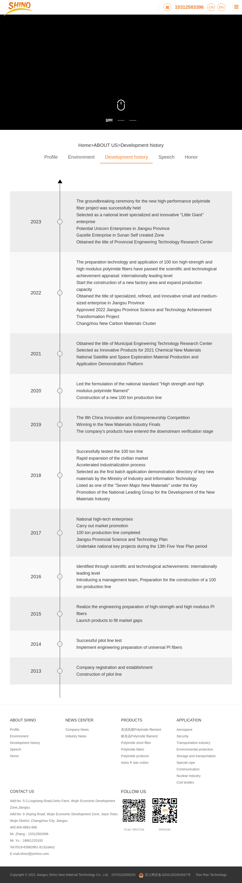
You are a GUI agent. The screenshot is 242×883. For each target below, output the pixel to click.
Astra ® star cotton (134, 762)
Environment (81, 157)
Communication (188, 769)
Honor (191, 157)
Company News (77, 729)
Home (84, 145)
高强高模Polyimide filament (141, 729)
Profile (51, 157)
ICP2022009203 (123, 875)
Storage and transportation (196, 756)
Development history (142, 145)
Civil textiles (185, 782)
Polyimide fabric (132, 749)
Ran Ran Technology (211, 875)
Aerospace (184, 729)
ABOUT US (106, 145)
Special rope (186, 762)
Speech (166, 157)
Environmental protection (195, 749)
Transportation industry (193, 743)
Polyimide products (135, 756)
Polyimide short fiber (136, 743)
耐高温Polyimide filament (139, 736)
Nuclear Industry (189, 776)
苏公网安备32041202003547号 (165, 875)
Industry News (75, 736)
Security (183, 736)
